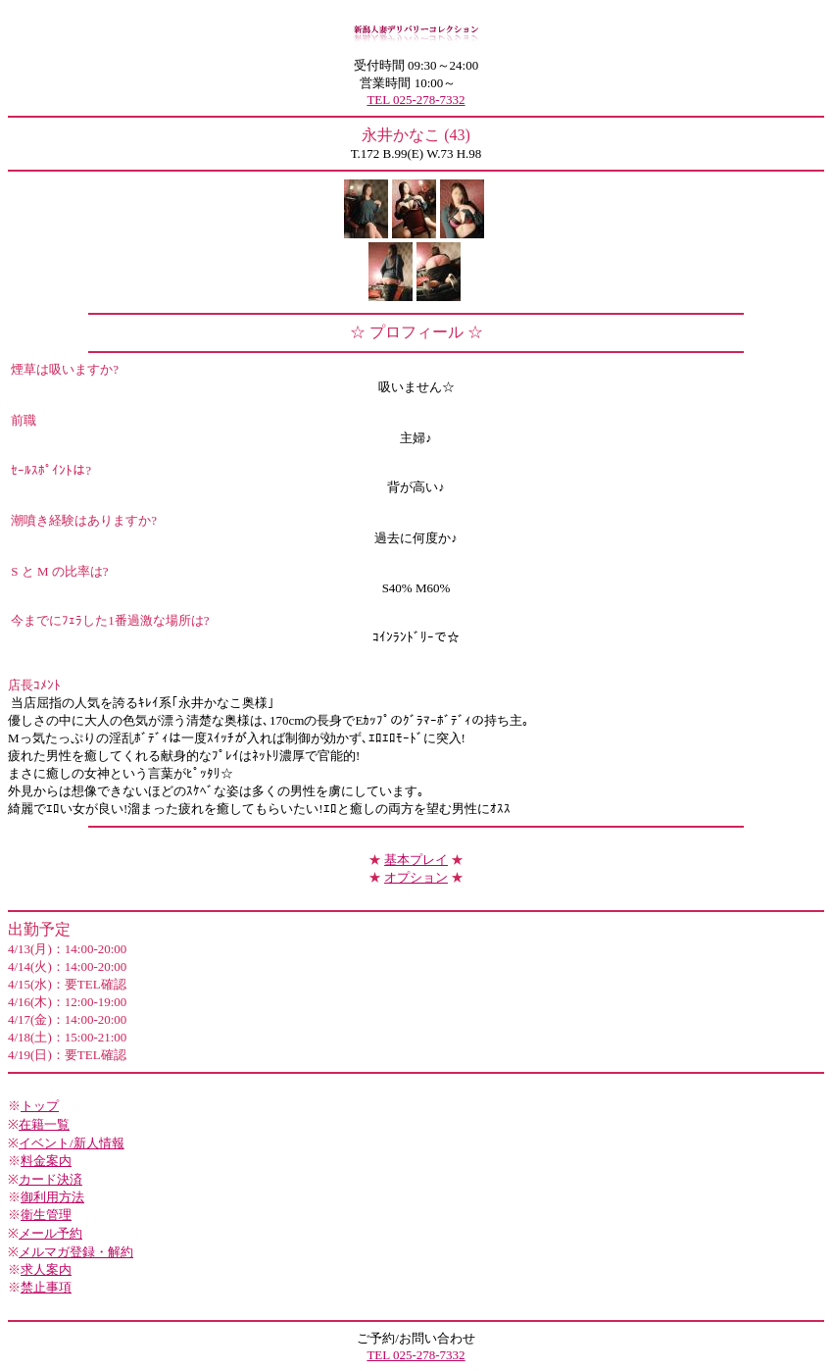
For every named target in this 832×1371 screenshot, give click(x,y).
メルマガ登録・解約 (76, 1251)
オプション (416, 877)
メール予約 (50, 1233)
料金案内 (46, 1160)
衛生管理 (46, 1214)
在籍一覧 (44, 1124)
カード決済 (50, 1179)
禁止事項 (46, 1287)
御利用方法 (52, 1197)
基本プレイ (416, 859)
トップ (40, 1105)
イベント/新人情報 (71, 1143)
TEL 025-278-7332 (416, 99)
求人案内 (46, 1269)
